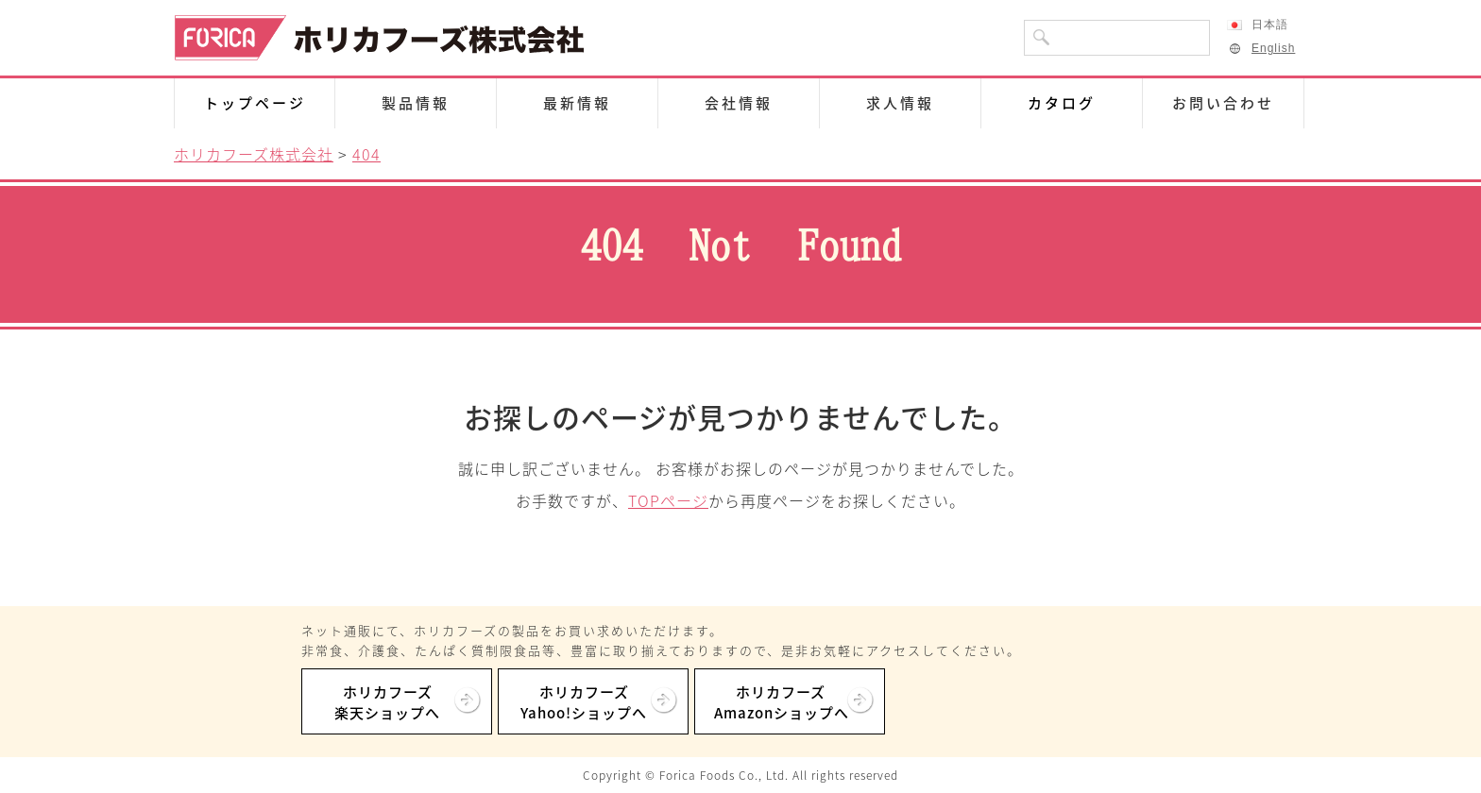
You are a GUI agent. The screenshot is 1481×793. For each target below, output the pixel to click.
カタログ (1062, 103)
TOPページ (668, 500)
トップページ (255, 103)
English (1261, 48)
